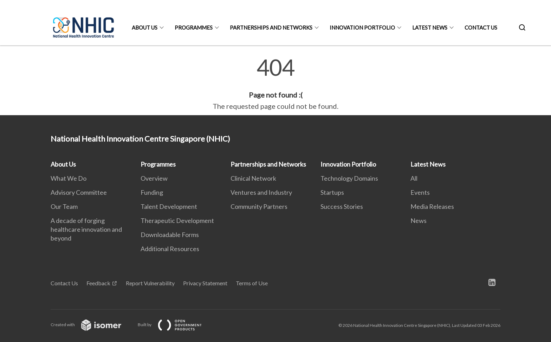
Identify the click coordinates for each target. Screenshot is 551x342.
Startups (332, 192)
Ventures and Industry (261, 192)
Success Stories (341, 206)
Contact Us (481, 27)
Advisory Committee (79, 192)
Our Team (64, 206)
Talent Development (169, 206)
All (413, 178)
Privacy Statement (205, 283)
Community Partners (259, 206)
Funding (152, 192)
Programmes (194, 27)
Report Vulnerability (150, 283)
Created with (91, 324)
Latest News (429, 27)
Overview (154, 178)
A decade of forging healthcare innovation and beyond (86, 229)
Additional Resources (170, 249)
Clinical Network (253, 178)
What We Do (68, 178)
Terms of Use (252, 283)
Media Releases (432, 206)
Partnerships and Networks (271, 27)
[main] (275, 84)
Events (420, 192)
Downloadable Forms (170, 234)
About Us (144, 27)
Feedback (98, 283)
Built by (175, 324)
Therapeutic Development (177, 220)
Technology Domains (349, 178)
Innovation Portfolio (362, 27)
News (418, 220)
